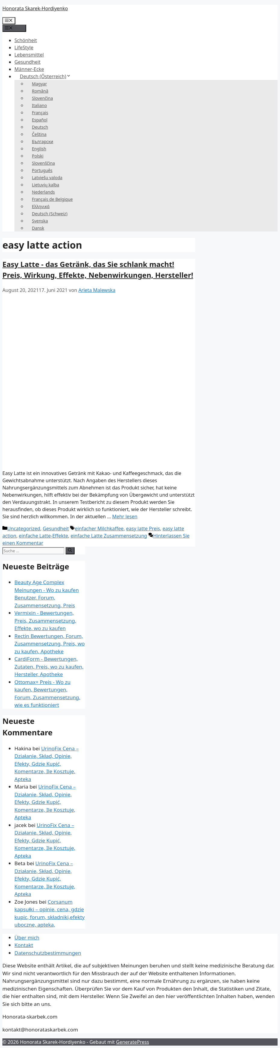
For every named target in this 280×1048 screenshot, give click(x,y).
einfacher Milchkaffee (99, 528)
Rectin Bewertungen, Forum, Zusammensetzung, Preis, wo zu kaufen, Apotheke (49, 644)
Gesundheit (27, 62)
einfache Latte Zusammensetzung (109, 535)
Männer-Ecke (29, 69)
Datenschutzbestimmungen (47, 952)
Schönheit (25, 40)
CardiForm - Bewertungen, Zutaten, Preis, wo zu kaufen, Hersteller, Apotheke (49, 666)
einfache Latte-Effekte (43, 535)
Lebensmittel (29, 54)
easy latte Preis (143, 528)
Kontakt (23, 945)
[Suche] (70, 550)
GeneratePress (132, 1042)
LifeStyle (23, 47)
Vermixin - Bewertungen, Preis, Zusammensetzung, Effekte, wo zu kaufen (45, 620)
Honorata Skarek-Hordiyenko (35, 8)
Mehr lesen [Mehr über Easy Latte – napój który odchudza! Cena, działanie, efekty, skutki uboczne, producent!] (124, 516)
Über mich (26, 937)
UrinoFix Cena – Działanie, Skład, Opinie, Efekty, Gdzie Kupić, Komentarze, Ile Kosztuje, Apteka (46, 764)
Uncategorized (23, 528)
